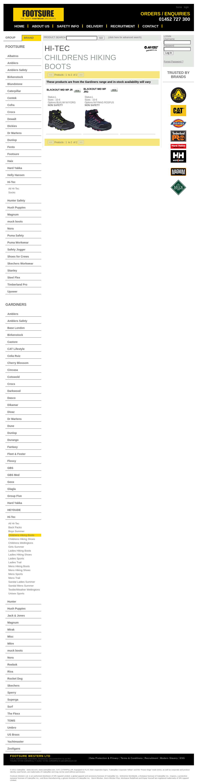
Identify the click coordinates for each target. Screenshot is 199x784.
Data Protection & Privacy (104, 758)
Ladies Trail (14, 562)
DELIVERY (94, 26)
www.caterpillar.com (47, 770)
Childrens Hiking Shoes (21, 539)
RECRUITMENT (123, 26)
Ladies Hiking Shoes (20, 554)
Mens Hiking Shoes (19, 570)
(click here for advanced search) (124, 37)
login (186, 7)
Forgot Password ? (173, 61)
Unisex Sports (16, 593)
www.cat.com (32, 770)
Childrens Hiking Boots (21, 535)
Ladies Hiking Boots (19, 550)
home (179, 7)
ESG (182, 758)
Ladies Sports (16, 558)
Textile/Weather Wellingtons (24, 589)
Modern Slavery (169, 758)
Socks (11, 192)
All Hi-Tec (13, 188)
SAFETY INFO (68, 26)
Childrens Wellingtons (20, 542)
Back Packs (15, 527)
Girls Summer (16, 546)
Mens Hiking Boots (19, 566)
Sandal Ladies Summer (21, 581)
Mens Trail (14, 577)
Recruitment (151, 758)
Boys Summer (16, 531)
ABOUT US (40, 26)
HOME (19, 26)
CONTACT (150, 26)
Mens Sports (15, 574)
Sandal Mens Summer (21, 585)
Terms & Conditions (132, 758)
